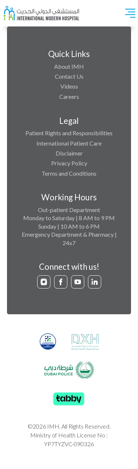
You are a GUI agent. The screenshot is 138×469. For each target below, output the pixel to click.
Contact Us (69, 76)
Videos (69, 86)
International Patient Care (69, 143)
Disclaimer (69, 153)
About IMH (69, 66)
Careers (69, 96)
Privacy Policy (69, 163)
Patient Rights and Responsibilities (69, 132)
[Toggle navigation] (130, 13)
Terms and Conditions (69, 173)
